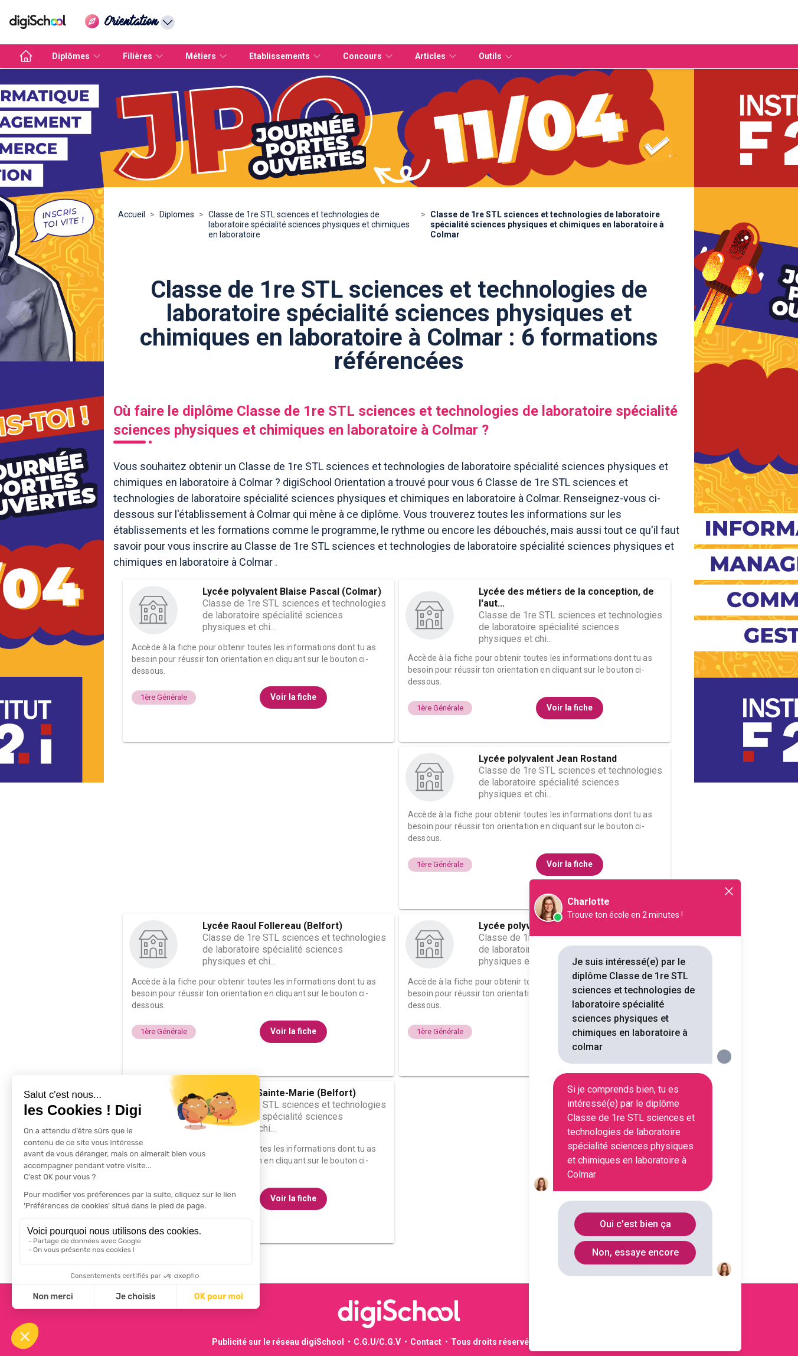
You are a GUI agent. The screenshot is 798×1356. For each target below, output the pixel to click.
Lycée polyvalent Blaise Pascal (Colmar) (291, 591)
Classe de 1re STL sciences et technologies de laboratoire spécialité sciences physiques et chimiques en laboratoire (309, 224)
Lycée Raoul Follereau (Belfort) (272, 925)
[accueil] (25, 56)
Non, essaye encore (635, 1252)
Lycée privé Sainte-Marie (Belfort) (279, 1093)
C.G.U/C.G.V (377, 1342)
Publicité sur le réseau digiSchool (278, 1342)
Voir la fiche (293, 697)
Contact (425, 1342)
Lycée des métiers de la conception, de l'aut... (566, 597)
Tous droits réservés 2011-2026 (514, 1342)
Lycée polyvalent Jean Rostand (548, 758)
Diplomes (176, 214)
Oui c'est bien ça (635, 1224)
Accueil (131, 214)
